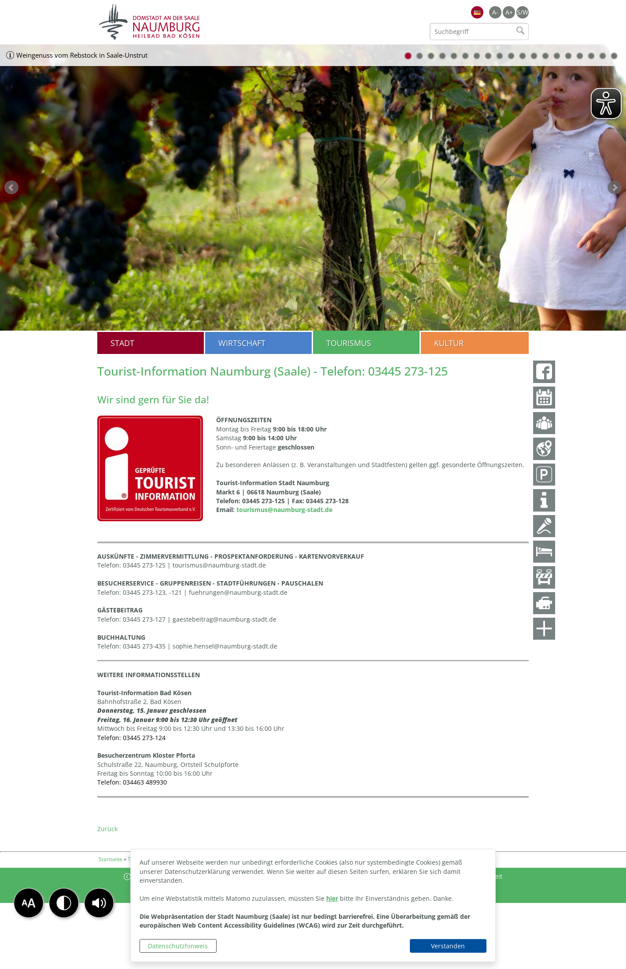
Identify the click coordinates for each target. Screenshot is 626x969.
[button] (99, 903)
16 (579, 55)
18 (602, 55)
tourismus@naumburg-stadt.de (284, 509)
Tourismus (348, 343)
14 (556, 55)
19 (614, 55)
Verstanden (448, 946)
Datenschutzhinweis (178, 946)
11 (522, 55)
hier (332, 898)
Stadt (122, 343)
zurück (11, 188)
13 (545, 55)
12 (534, 55)
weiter (615, 188)
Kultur (449, 343)
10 (511, 55)
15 (568, 55)
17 (591, 55)
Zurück (107, 829)
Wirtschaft (241, 343)
